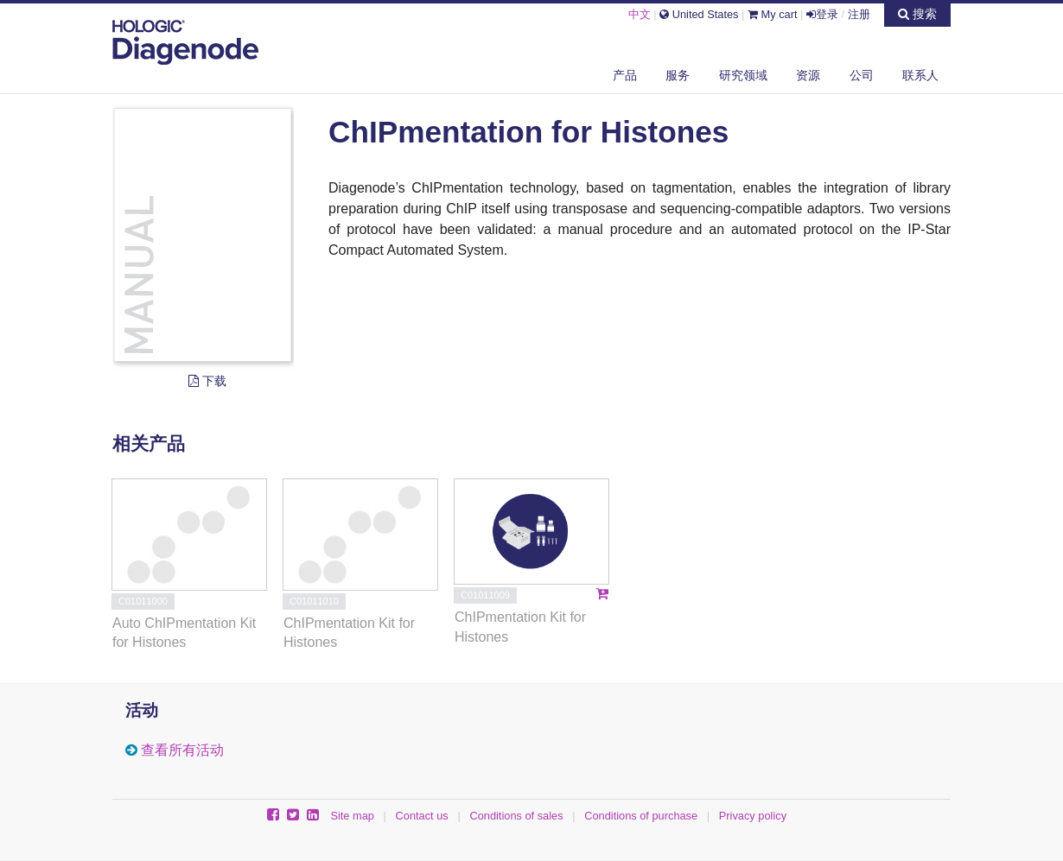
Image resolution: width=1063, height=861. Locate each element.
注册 (859, 14)
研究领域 (743, 75)
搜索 (917, 14)
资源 (808, 75)
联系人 (920, 75)
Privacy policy (752, 815)
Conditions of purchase (640, 815)
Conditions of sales (516, 815)
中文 (639, 14)
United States (698, 14)
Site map (352, 815)
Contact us (422, 815)
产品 (625, 75)
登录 (822, 14)
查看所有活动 (182, 750)
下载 (207, 381)
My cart (773, 14)
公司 (862, 75)
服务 (677, 75)
